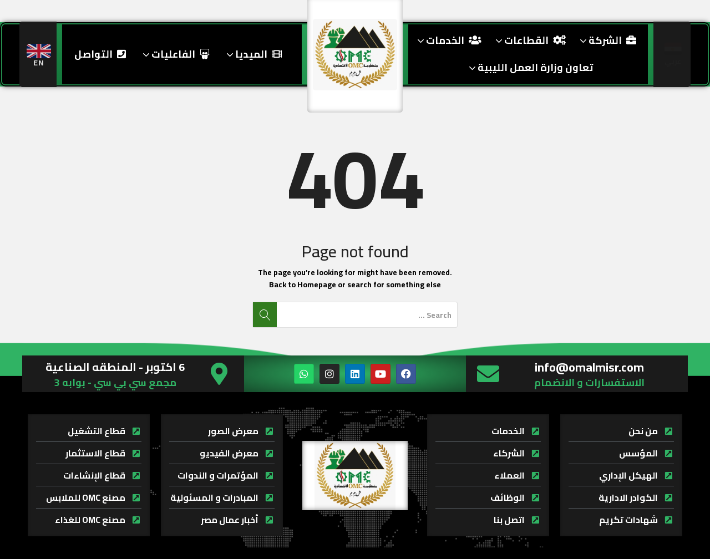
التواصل (100, 54)
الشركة (606, 40)
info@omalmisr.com (589, 367)
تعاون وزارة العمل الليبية (529, 67)
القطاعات (529, 40)
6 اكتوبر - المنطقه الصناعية (115, 367)
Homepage (316, 284)
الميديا (253, 54)
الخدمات (447, 40)
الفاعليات (175, 54)
